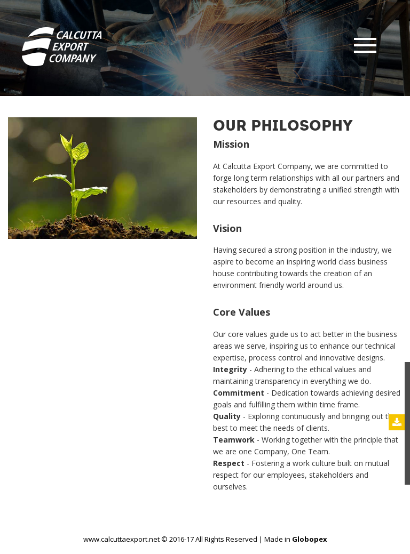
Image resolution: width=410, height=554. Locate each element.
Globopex (309, 539)
